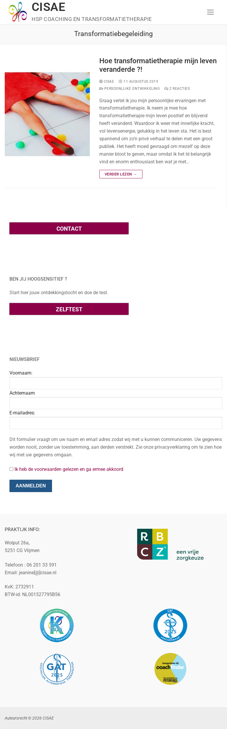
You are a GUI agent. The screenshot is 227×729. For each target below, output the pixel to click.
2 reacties (177, 89)
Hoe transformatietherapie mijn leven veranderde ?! (158, 65)
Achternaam (22, 393)
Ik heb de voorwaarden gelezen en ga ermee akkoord (68, 469)
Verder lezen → (121, 174)
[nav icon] (210, 12)
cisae (106, 81)
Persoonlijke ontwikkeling (129, 89)
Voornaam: (21, 373)
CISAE (48, 7)
